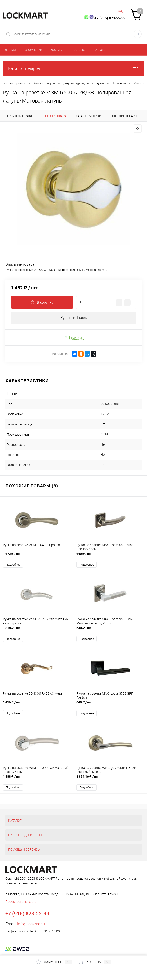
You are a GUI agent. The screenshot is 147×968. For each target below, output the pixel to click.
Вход (119, 11)
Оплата (100, 49)
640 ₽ (110, 556)
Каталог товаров (73, 68)
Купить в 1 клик (73, 318)
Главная (10, 49)
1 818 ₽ (36, 630)
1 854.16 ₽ (110, 779)
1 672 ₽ (36, 556)
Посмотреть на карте (20, 901)
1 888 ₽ (36, 779)
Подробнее (13, 564)
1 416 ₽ (36, 704)
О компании (33, 49)
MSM (104, 434)
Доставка (78, 49)
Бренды (56, 49)
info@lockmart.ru (32, 923)
